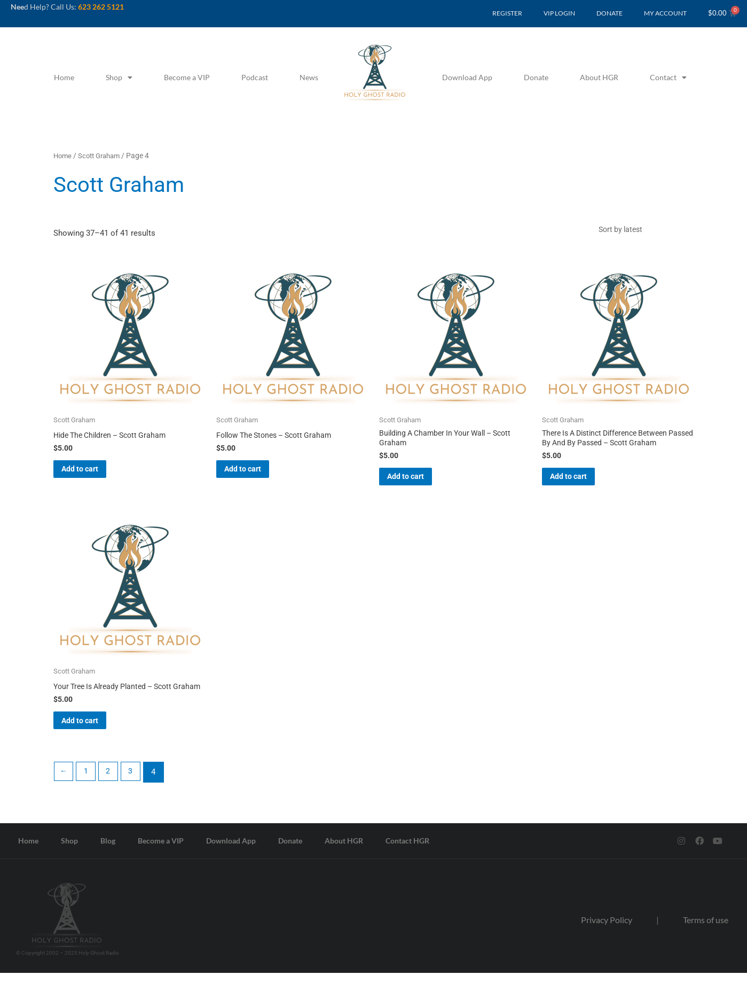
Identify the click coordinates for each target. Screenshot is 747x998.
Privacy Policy (606, 944)
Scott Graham (103, 155)
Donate (536, 77)
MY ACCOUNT (665, 13)
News (309, 77)
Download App (467, 77)
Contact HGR (407, 865)
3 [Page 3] (135, 797)
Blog (107, 865)
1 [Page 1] (88, 797)
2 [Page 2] (111, 797)
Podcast (254, 77)
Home (64, 77)
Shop (119, 77)
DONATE (609, 13)
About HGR (599, 77)
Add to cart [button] (94, 477)
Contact (668, 77)
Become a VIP (187, 77)
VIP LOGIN (559, 13)
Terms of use (705, 944)
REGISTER (507, 13)
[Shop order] (643, 231)
